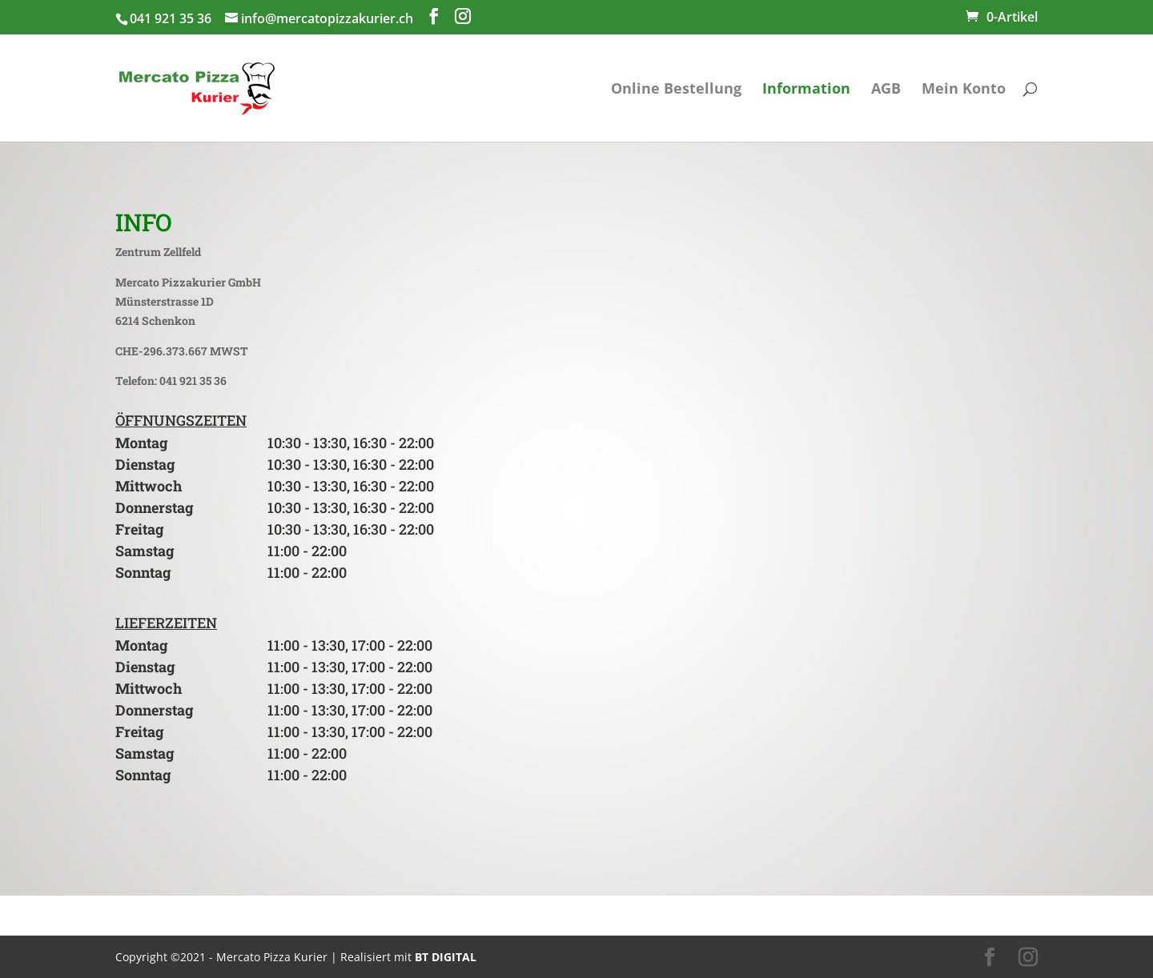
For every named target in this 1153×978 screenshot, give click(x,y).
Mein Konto (964, 90)
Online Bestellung (676, 90)
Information (806, 90)
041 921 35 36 (170, 18)
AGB (886, 90)
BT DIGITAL (445, 956)
